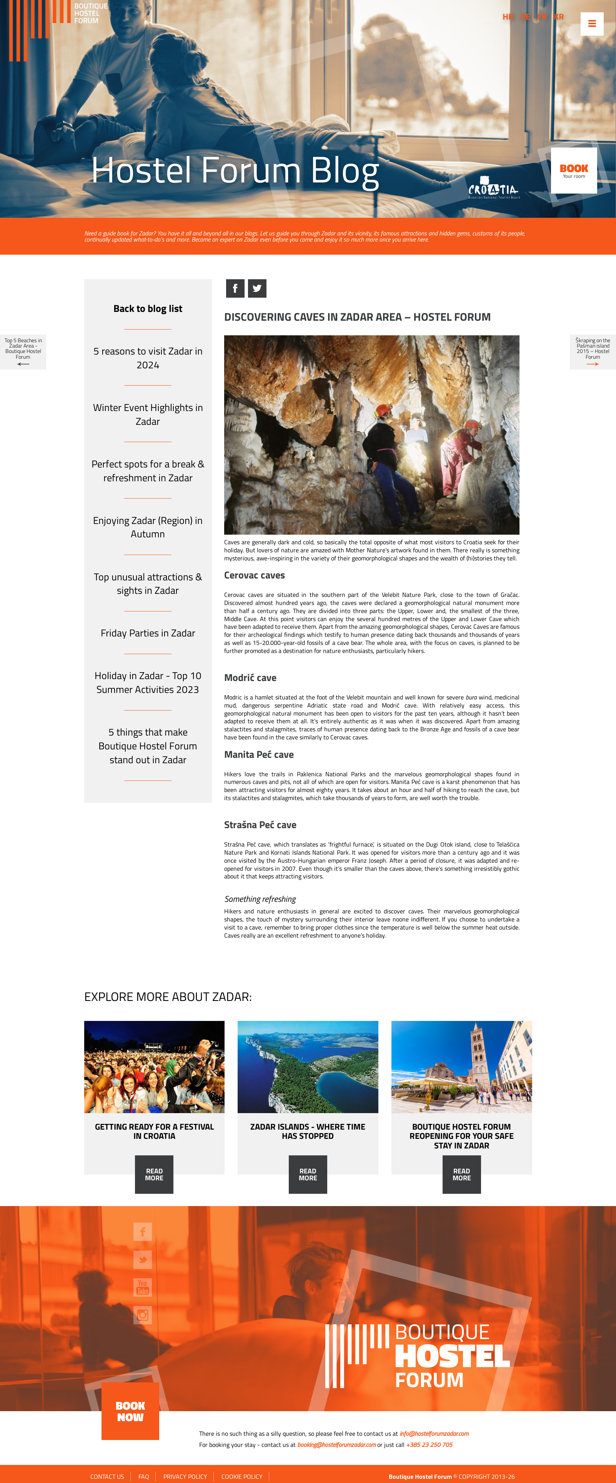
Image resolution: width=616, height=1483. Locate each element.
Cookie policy (242, 1476)
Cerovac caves (243, 594)
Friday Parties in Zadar (148, 632)
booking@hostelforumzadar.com (336, 1444)
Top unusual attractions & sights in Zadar (148, 583)
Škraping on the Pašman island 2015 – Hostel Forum (593, 348)
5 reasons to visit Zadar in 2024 (148, 357)
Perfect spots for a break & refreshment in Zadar (148, 470)
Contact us (107, 1476)
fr (542, 16)
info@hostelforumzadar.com (434, 1433)
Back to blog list (147, 308)
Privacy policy (185, 1476)
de (525, 16)
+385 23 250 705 (429, 1444)
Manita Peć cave (412, 781)
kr (559, 16)
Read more (154, 1174)
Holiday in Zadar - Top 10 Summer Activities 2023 (148, 682)
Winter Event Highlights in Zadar (148, 414)
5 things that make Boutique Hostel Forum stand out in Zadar (147, 745)
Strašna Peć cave (247, 844)
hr (508, 16)
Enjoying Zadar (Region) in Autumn (148, 527)
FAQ (143, 1476)
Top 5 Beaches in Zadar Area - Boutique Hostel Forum (23, 348)
